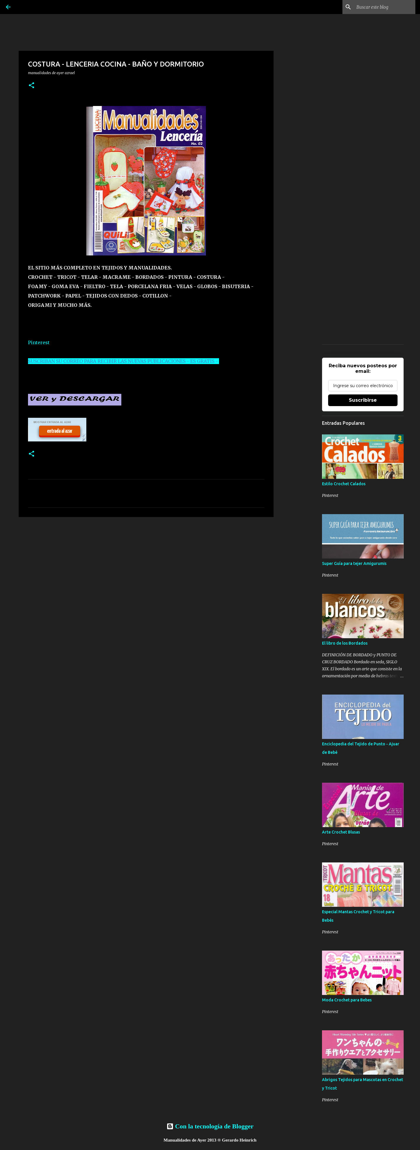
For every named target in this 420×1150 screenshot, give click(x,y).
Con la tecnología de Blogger (210, 1126)
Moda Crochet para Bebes (347, 1000)
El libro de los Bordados (345, 643)
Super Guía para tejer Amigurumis (354, 563)
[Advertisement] (146, 567)
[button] (31, 86)
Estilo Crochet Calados (343, 483)
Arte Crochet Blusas (341, 832)
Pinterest (39, 342)
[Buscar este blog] (384, 7)
